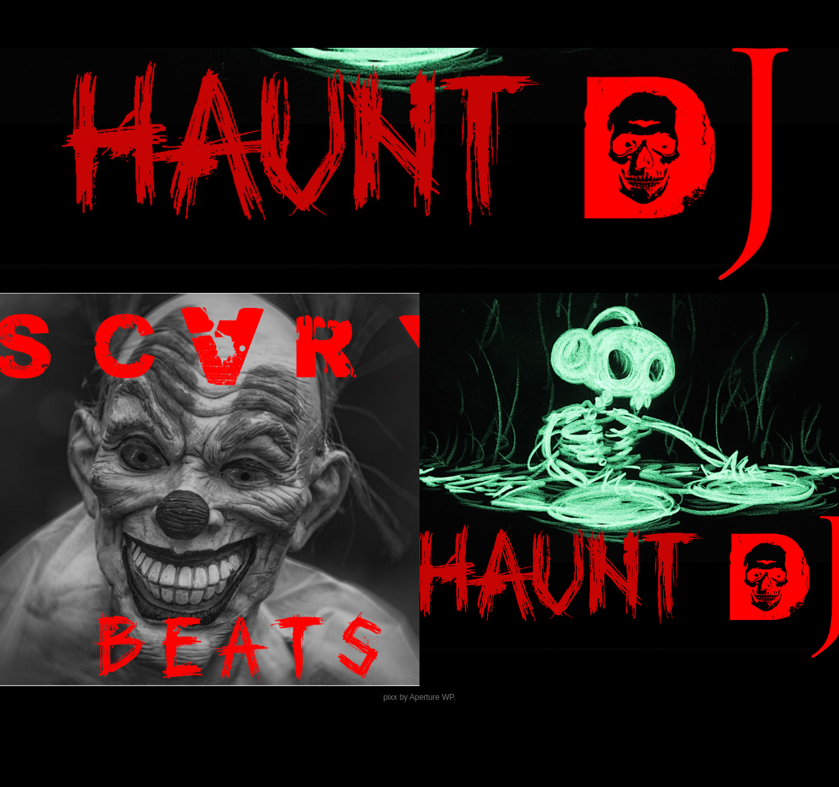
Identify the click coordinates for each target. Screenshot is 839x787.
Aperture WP (432, 697)
